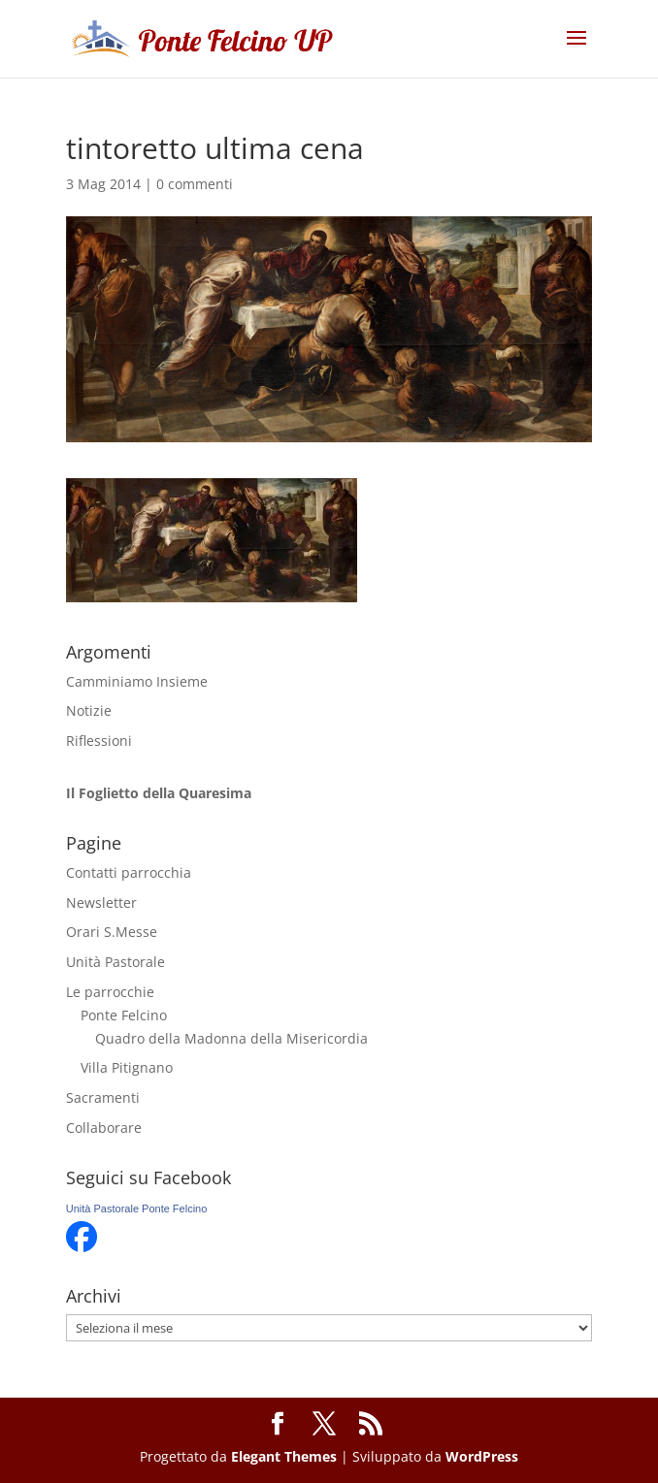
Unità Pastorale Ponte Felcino (137, 1208)
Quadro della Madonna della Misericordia (231, 1038)
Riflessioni (99, 740)
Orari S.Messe (111, 931)
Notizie (89, 710)
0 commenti (194, 184)
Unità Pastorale (115, 961)
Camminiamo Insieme (137, 681)
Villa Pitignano (127, 1067)
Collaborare (104, 1127)
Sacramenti (103, 1097)
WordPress (481, 1456)
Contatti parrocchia (128, 872)
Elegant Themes (284, 1456)
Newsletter (101, 902)
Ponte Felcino (124, 1015)
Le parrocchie (110, 992)
